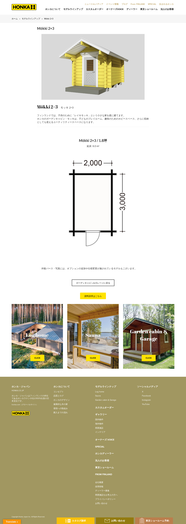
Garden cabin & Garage (105, 400)
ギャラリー (101, 414)
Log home (99, 391)
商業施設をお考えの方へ (106, 495)
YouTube (143, 404)
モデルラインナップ (105, 386)
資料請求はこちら (93, 296)
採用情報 (99, 486)
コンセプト (58, 391)
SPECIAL (99, 446)
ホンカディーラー (104, 453)
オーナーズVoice (115, 9)
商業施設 (99, 428)
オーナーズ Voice (104, 439)
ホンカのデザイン (61, 400)
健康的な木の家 (60, 404)
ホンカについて (52, 9)
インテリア (100, 432)
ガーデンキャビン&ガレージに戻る (93, 283)
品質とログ (58, 396)
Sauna (98, 396)
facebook (144, 396)
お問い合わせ (101, 503)
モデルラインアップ (73, 9)
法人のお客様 (167, 9)
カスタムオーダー (94, 9)
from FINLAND (103, 474)
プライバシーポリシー (105, 499)
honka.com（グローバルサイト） (25, 405)
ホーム (15, 18)
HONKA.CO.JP (18, 390)
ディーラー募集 (102, 490)
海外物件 (99, 424)
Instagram (144, 400)
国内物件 (99, 419)
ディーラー (131, 9)
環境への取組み (60, 408)
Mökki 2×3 (48, 18)
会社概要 (99, 482)
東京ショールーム (149, 9)
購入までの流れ (60, 412)
